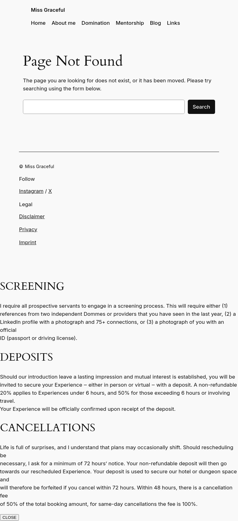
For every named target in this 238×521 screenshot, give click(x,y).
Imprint (27, 242)
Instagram (31, 191)
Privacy (28, 229)
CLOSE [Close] (9, 517)
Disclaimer (32, 216)
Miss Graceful (48, 10)
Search (201, 107)
